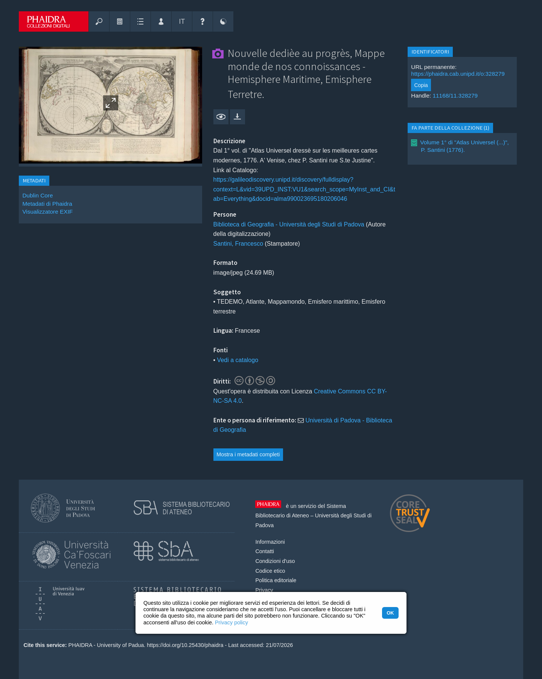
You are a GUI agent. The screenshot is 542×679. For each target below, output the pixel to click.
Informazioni (270, 542)
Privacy (264, 590)
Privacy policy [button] (231, 622)
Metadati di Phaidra (47, 203)
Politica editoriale (275, 580)
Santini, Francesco (238, 243)
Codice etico (270, 571)
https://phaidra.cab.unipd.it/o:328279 (458, 73)
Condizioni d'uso (275, 561)
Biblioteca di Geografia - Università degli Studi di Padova (288, 224)
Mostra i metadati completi (248, 454)
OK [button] (390, 613)
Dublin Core (37, 195)
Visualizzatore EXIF (47, 211)
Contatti (264, 551)
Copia (421, 85)
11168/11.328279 (455, 95)
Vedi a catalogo (237, 360)
